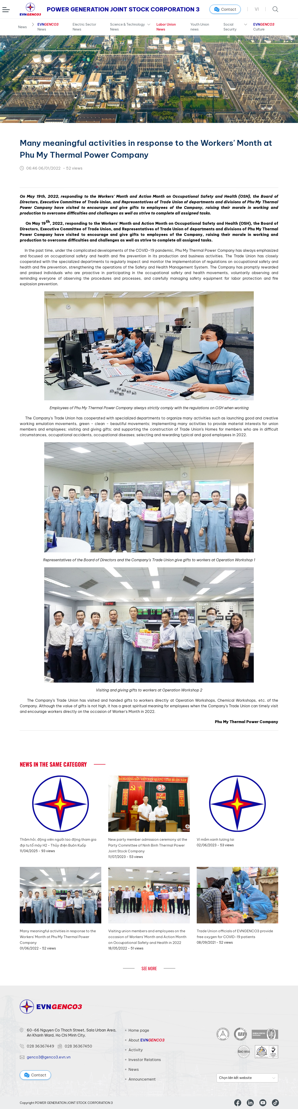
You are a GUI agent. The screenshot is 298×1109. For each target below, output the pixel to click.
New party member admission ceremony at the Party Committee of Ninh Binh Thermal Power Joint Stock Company (147, 845)
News (22, 27)
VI (257, 9)
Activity (136, 1050)
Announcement (142, 1079)
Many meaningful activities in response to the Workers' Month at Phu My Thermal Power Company (58, 937)
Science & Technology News (127, 26)
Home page (139, 1030)
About (146, 1040)
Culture (263, 26)
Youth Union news (199, 26)
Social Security (230, 26)
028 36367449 (40, 1046)
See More (149, 968)
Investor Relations (145, 1059)
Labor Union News (166, 26)
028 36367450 (78, 1046)
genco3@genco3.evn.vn (49, 1057)
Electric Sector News (84, 26)
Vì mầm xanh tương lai (215, 839)
